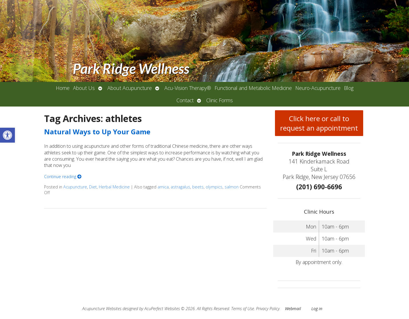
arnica (163, 187)
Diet (93, 187)
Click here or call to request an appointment (319, 123)
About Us (84, 87)
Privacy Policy (268, 308)
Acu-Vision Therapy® (187, 87)
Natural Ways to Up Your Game (97, 131)
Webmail (293, 308)
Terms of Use (242, 308)
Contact (185, 100)
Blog (348, 87)
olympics (214, 187)
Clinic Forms (219, 100)
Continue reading (62, 176)
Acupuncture (75, 187)
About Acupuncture (129, 87)
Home (63, 87)
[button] (7, 135)
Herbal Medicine (114, 187)
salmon (232, 187)
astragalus (180, 187)
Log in (316, 308)
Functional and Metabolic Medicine (253, 87)
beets (198, 187)
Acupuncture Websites (101, 308)
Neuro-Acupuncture (318, 87)
